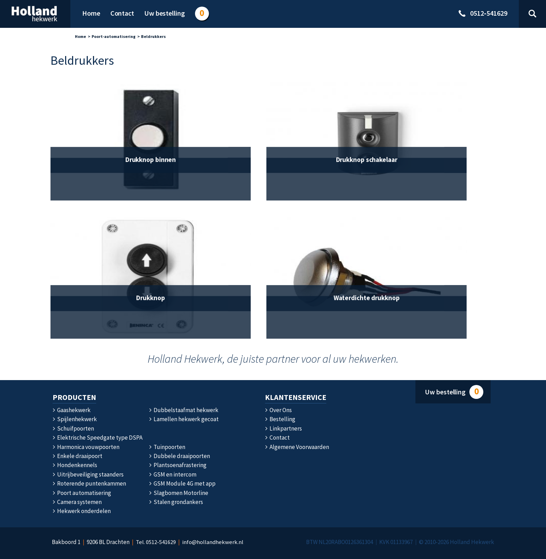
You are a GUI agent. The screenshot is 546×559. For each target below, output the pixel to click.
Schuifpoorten (73, 428)
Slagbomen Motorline (178, 493)
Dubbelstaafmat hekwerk (183, 410)
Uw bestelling (454, 392)
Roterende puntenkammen (89, 483)
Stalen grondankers (176, 502)
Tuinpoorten (167, 447)
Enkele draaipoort (77, 456)
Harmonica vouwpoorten (86, 447)
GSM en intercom (172, 474)
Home (80, 36)
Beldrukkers (153, 36)
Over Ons (278, 410)
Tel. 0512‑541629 (156, 542)
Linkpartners (283, 428)
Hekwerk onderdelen (82, 511)
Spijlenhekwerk (75, 419)
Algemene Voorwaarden (297, 447)
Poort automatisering (82, 493)
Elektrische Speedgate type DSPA (97, 437)
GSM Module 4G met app (182, 483)
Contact (277, 437)
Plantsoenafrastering (177, 465)
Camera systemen (77, 502)
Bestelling (280, 419)
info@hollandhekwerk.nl (213, 542)
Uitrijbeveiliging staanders (88, 474)
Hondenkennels (75, 465)
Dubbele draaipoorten (179, 456)
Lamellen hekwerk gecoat (183, 419)
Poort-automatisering (113, 36)
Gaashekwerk (72, 410)
